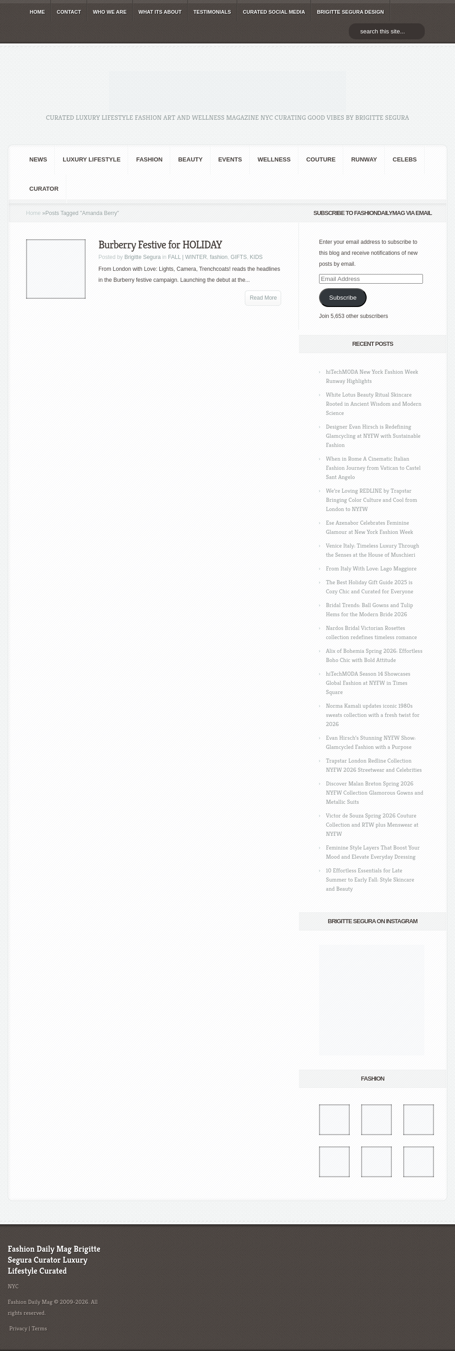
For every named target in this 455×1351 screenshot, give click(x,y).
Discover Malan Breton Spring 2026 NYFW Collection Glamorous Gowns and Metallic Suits (374, 793)
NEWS (38, 159)
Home (33, 213)
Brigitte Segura (143, 257)
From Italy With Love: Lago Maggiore (371, 568)
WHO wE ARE (110, 12)
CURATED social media (274, 12)
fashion (149, 159)
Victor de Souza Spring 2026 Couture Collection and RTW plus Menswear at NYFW (372, 825)
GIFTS (239, 257)
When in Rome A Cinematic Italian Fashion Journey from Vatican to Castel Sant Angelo (373, 468)
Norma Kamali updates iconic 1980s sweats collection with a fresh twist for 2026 (372, 715)
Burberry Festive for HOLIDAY (160, 245)
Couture (321, 159)
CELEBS (405, 159)
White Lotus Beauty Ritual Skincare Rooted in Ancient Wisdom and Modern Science (374, 404)
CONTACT (69, 12)
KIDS (256, 257)
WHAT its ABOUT (160, 12)
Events (230, 159)
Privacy (18, 1328)
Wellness (274, 159)
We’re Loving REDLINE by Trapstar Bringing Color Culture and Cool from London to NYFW (371, 500)
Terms (39, 1328)
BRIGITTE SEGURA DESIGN (350, 12)
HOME (37, 12)
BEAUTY (190, 159)
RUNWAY (364, 159)
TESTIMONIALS (212, 12)
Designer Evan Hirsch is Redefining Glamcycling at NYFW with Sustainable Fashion (373, 436)
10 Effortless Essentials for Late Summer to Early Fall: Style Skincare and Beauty (370, 880)
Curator (44, 188)
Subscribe (343, 297)
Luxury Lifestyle (91, 159)
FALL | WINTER (187, 257)
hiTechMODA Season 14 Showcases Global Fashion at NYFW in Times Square (368, 683)
